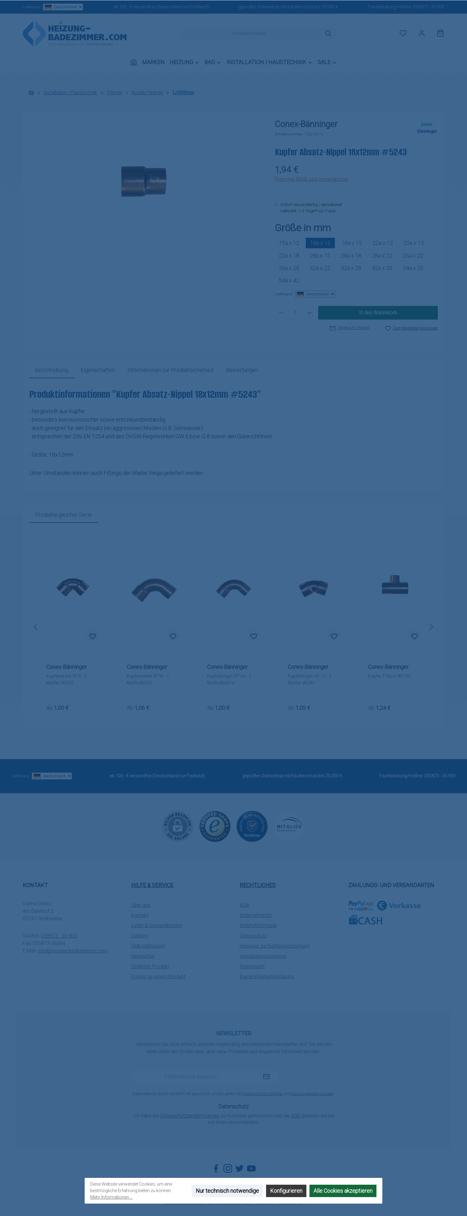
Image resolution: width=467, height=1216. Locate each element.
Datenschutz (253, 936)
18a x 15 (351, 243)
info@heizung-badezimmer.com (72, 951)
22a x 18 (289, 255)
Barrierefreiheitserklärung (267, 976)
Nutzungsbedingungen (312, 1093)
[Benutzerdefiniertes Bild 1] (214, 826)
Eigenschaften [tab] (98, 370)
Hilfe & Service (152, 885)
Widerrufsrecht (255, 915)
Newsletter (143, 956)
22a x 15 (413, 243)
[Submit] (266, 1077)
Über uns (140, 905)
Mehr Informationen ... (111, 1197)
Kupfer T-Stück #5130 (389, 676)
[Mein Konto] (421, 33)
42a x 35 (382, 268)
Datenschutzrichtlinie (262, 1093)
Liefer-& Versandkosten (156, 925)
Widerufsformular (258, 925)
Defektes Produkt (150, 966)
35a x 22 (413, 255)
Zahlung (139, 936)
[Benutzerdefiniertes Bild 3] (289, 826)
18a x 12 (320, 243)
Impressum (252, 966)
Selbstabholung (148, 946)
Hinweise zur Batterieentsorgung (274, 946)
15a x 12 (289, 243)
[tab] (51, 370)
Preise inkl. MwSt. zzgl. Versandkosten (312, 179)
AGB (244, 905)
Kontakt (139, 915)
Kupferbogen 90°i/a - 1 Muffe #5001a (229, 679)
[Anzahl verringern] (281, 313)
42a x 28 (351, 268)
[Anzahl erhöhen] (309, 313)
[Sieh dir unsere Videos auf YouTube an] (251, 1168)
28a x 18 (351, 255)
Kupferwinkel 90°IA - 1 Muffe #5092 (148, 679)
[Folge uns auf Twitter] (239, 1168)
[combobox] (250, 33)
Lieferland (53, 7)
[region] (146, 184)
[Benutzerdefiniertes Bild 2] (252, 826)
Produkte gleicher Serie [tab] (63, 514)
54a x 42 (289, 280)
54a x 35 (413, 268)
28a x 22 (382, 255)
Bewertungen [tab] (242, 370)
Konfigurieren (286, 1190)
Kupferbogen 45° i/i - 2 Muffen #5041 (309, 679)
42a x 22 (320, 268)
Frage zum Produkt (349, 327)
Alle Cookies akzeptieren (343, 1190)
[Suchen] (328, 33)
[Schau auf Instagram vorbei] (227, 1168)
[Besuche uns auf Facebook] (216, 1168)
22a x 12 (382, 243)
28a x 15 (320, 255)
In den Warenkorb (378, 313)
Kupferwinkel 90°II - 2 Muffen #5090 (66, 679)
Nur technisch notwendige (227, 1190)
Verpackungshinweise (263, 956)
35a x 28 (289, 268)
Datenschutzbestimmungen (189, 1116)
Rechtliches (258, 885)
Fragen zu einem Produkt (158, 976)
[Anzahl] (295, 313)
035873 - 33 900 (428, 6)
